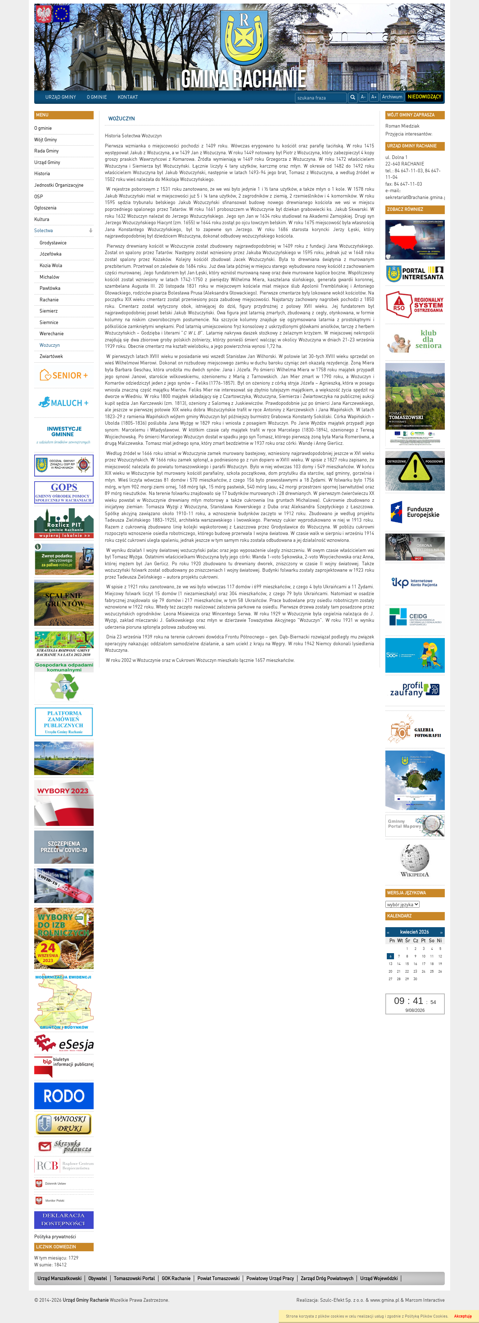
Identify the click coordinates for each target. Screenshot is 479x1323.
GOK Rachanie (176, 1278)
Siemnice (49, 322)
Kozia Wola (51, 265)
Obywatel (97, 1278)
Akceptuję (463, 1316)
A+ (374, 96)
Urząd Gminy (47, 162)
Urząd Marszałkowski (59, 1278)
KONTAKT (128, 97)
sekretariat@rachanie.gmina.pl (416, 197)
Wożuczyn (50, 345)
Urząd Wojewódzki (379, 1278)
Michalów (49, 277)
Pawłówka (50, 288)
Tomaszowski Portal (134, 1278)
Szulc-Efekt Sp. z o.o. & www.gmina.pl (359, 1300)
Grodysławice (53, 242)
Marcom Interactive (425, 1300)
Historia (42, 173)
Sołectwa (43, 230)
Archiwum (392, 96)
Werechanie (52, 333)
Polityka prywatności (55, 1236)
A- (363, 96)
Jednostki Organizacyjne (59, 185)
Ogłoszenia (45, 208)
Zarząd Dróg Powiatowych (327, 1278)
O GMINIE (97, 97)
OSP (38, 196)
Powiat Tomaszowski (218, 1278)
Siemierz (49, 311)
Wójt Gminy (45, 139)
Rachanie (49, 299)
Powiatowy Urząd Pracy (270, 1278)
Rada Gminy (46, 151)
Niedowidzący (424, 96)
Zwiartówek (51, 356)
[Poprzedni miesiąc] (388, 932)
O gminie (43, 128)
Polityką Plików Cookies (426, 1316)
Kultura (41, 219)
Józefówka (51, 254)
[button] (91, 231)
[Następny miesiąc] (441, 932)
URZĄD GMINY (60, 97)
